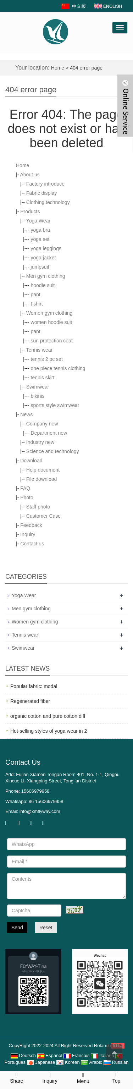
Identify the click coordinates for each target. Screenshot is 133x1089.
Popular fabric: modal (33, 686)
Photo (26, 497)
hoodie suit (43, 285)
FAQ (25, 488)
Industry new (40, 442)
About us (29, 174)
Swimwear (37, 387)
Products (30, 211)
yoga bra (40, 230)
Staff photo (38, 507)
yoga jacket (43, 257)
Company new (42, 424)
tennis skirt (43, 377)
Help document (43, 470)
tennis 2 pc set (47, 359)
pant (35, 294)
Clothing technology (48, 202)
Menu (83, 1078)
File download (41, 479)
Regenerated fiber (30, 701)
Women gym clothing (49, 313)
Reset (45, 927)
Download (31, 460)
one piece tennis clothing (58, 368)
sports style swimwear (55, 405)
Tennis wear (39, 350)
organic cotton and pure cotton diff (47, 716)
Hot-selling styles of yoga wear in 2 (48, 731)
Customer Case (43, 516)
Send (17, 927)
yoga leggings (46, 248)
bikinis (38, 396)
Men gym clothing (45, 276)
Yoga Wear (38, 221)
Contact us (32, 543)
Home (57, 68)
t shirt (37, 304)
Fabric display (41, 193)
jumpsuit (40, 267)
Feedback (31, 525)
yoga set (40, 239)
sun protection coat (52, 340)
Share (16, 1077)
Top (116, 1077)
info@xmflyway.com (40, 811)
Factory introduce (45, 184)
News (26, 414)
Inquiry (27, 534)
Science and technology (52, 451)
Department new (49, 433)
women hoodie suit (51, 322)
